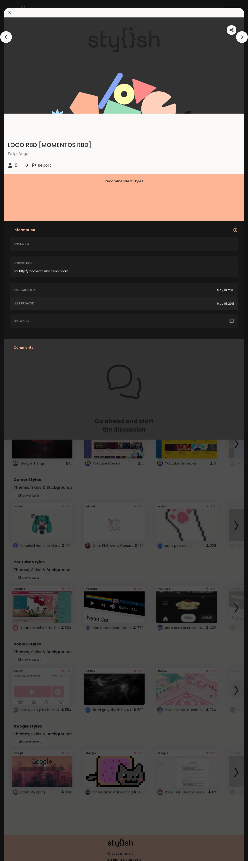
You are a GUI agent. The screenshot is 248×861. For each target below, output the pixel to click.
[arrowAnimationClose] (6, 37)
